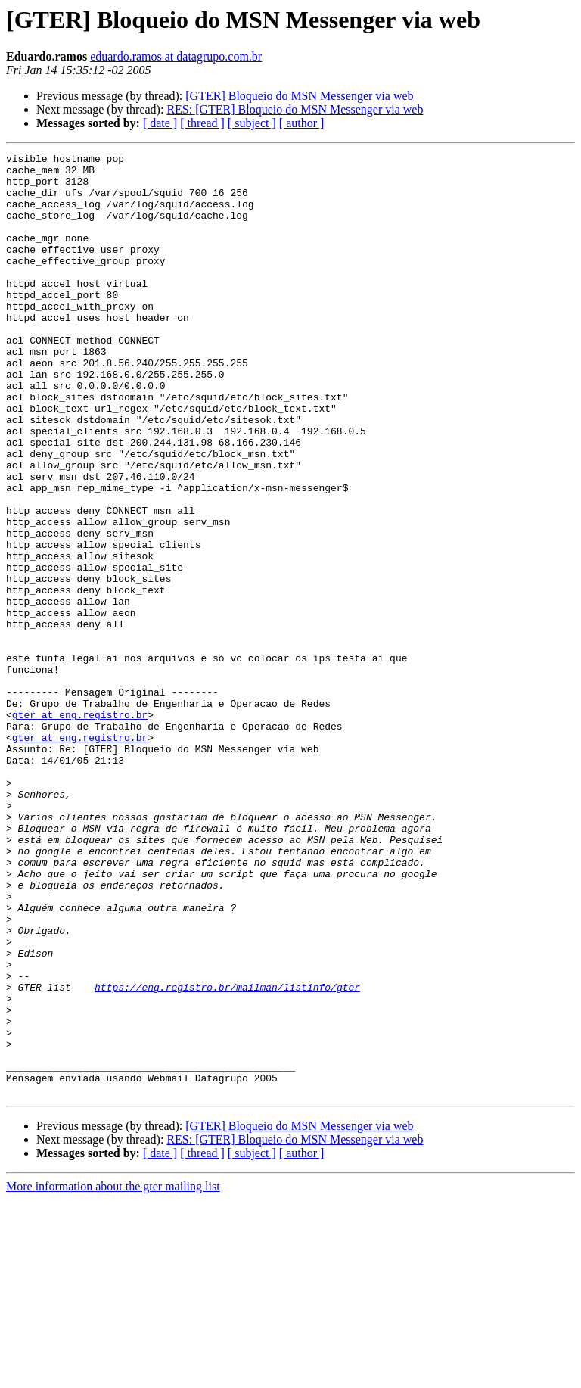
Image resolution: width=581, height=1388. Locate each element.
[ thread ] (202, 123)
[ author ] (302, 123)
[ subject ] (252, 123)
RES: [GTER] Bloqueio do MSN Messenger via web (294, 109)
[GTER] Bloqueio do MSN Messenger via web (299, 95)
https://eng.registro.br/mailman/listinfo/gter (227, 1155)
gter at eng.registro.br (80, 828)
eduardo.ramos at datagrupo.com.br (176, 56)
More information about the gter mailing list (113, 1374)
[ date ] (160, 123)
